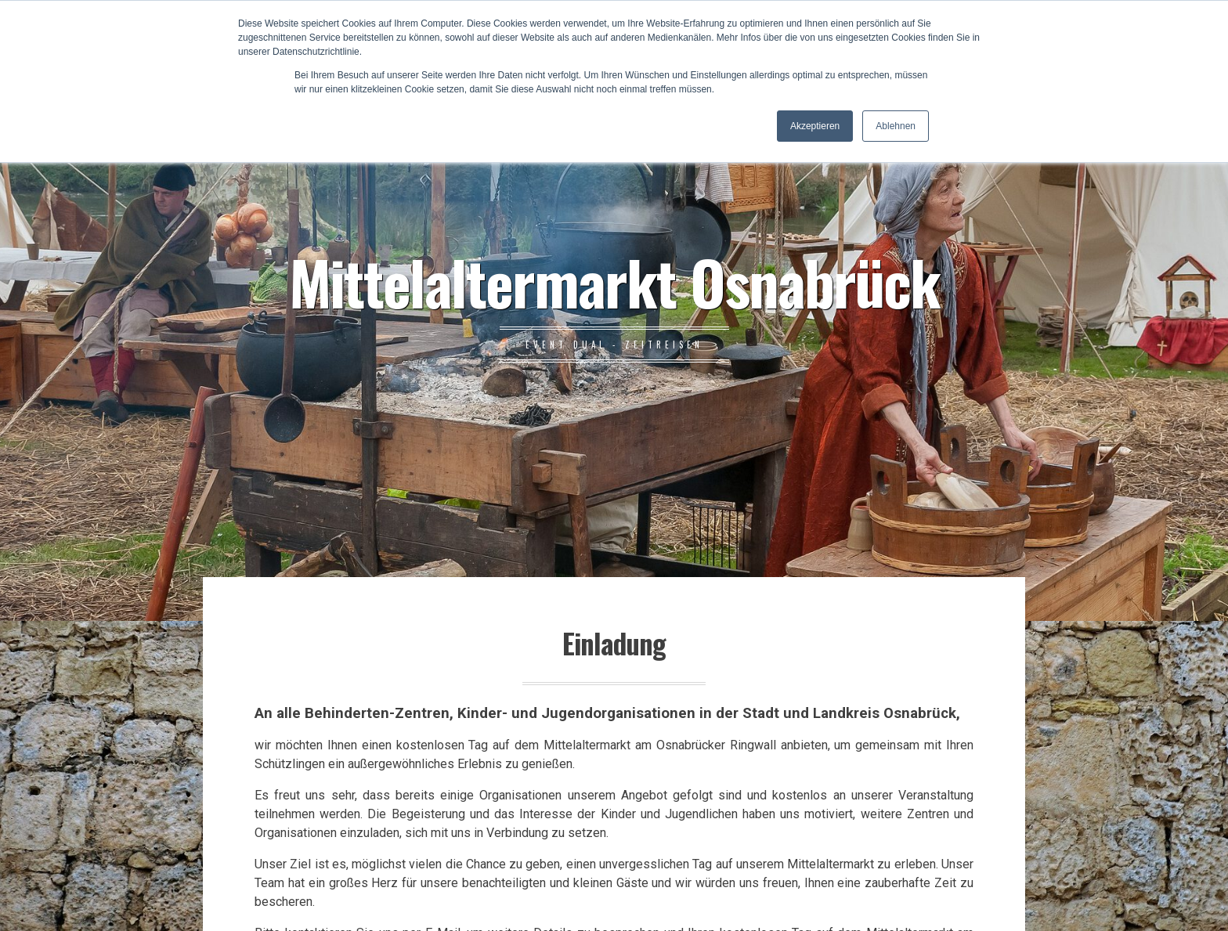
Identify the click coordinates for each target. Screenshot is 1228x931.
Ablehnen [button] (896, 126)
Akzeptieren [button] (815, 126)
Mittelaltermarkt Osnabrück (614, 281)
